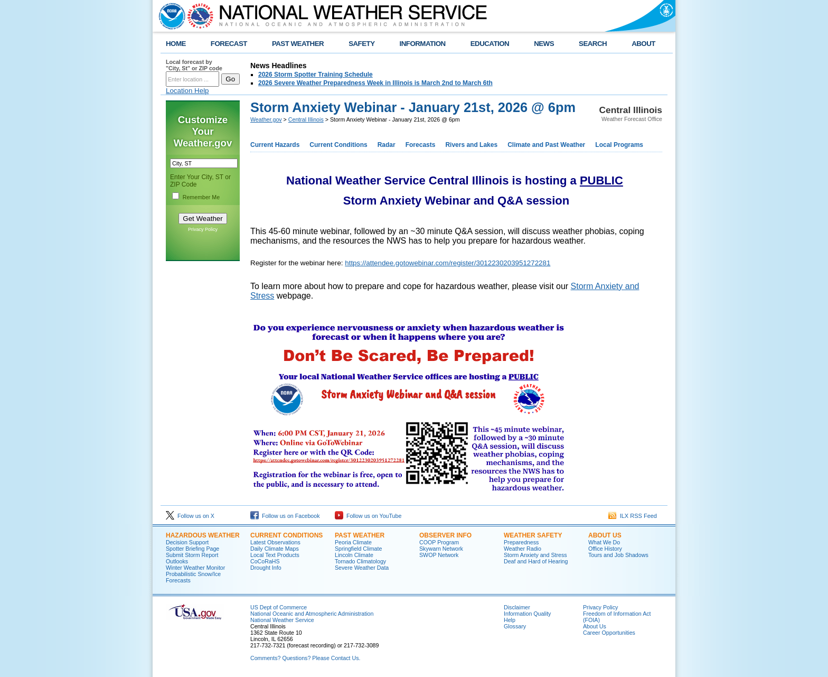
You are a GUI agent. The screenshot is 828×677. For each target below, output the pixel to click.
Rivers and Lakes (471, 145)
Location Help (187, 91)
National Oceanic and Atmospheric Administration (311, 613)
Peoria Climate (353, 542)
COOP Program (439, 542)
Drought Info (265, 567)
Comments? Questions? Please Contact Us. (305, 658)
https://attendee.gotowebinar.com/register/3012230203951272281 (447, 263)
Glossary (515, 626)
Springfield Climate (358, 548)
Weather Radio (522, 548)
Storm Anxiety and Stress (535, 555)
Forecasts (421, 145)
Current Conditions (338, 145)
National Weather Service (282, 620)
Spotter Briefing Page (192, 548)
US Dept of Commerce (278, 607)
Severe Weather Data (362, 567)
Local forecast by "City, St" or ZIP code (194, 65)
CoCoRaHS (265, 561)
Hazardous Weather (203, 535)
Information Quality (527, 613)
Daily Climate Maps (274, 548)
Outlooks (177, 561)
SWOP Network (438, 555)
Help (509, 620)
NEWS (544, 44)
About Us (605, 535)
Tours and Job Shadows (618, 555)
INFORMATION (423, 44)
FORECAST (229, 44)
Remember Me (201, 197)
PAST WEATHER (298, 44)
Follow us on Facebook (285, 516)
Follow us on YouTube (368, 516)
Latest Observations (275, 542)
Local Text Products (274, 555)
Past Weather (359, 535)
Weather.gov (266, 119)
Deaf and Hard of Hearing (536, 561)
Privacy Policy (203, 229)
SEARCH (593, 44)
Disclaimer (517, 607)
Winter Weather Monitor (195, 567)
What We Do (604, 542)
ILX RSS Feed (632, 516)
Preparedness (521, 542)
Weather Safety (533, 535)
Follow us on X (190, 516)
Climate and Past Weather (546, 145)
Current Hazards (274, 145)
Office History (605, 548)
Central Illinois (306, 119)
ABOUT (643, 44)
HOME (176, 44)
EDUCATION (490, 44)
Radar (387, 145)
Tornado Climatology (360, 561)
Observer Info (445, 535)
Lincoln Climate (354, 555)
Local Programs (619, 145)
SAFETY (361, 44)
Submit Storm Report (192, 555)
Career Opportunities (609, 632)
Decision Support (187, 542)
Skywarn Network (441, 548)
